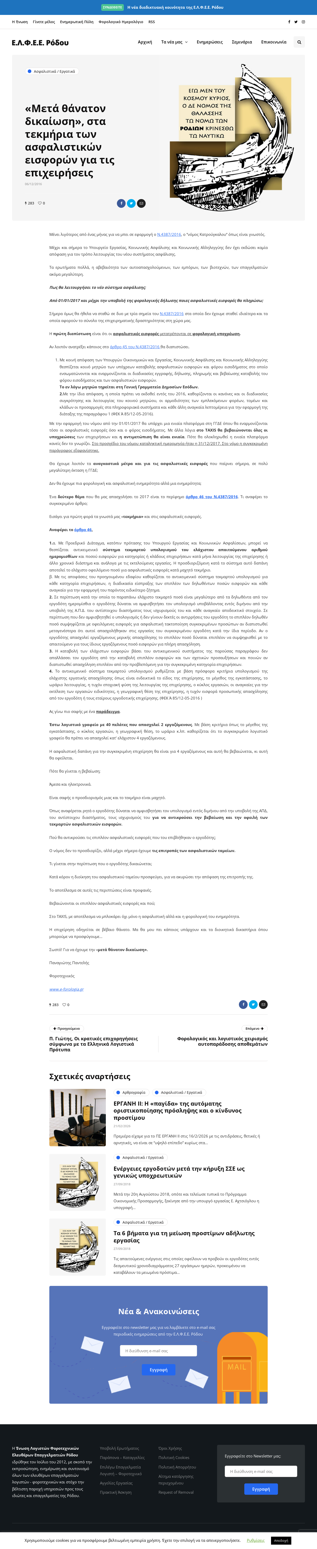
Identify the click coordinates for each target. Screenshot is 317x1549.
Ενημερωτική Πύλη (77, 21)
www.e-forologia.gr (66, 989)
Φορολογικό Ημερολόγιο (121, 21)
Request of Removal (176, 1492)
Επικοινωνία (273, 42)
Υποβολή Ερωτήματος (119, 1448)
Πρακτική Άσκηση (116, 1492)
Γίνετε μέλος (44, 21)
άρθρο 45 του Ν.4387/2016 (135, 346)
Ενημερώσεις (210, 42)
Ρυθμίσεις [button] (256, 1540)
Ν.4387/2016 (169, 234)
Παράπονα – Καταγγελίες (122, 1457)
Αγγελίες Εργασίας (116, 1482)
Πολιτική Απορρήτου (177, 1467)
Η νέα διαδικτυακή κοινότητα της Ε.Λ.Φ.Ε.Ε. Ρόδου (162, 7)
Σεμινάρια (242, 42)
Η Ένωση (20, 21)
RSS (151, 21)
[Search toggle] (299, 42)
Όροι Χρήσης (170, 1448)
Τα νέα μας (171, 42)
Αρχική (145, 42)
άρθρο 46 (195, 496)
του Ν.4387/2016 (221, 496)
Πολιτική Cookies (173, 1457)
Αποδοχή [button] (281, 1540)
